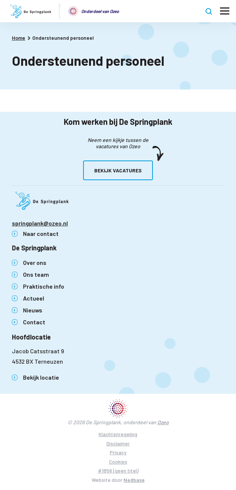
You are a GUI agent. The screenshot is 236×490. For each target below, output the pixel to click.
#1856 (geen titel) (118, 470)
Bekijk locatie (41, 377)
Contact (34, 321)
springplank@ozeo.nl (40, 223)
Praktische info (43, 286)
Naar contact (41, 233)
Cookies (118, 461)
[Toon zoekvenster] (208, 11)
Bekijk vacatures (118, 170)
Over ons (34, 262)
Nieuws (32, 310)
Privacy (118, 452)
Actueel (33, 298)
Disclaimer (118, 443)
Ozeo (163, 422)
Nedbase (134, 480)
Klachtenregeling (118, 434)
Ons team (36, 274)
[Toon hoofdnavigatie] (224, 11)
